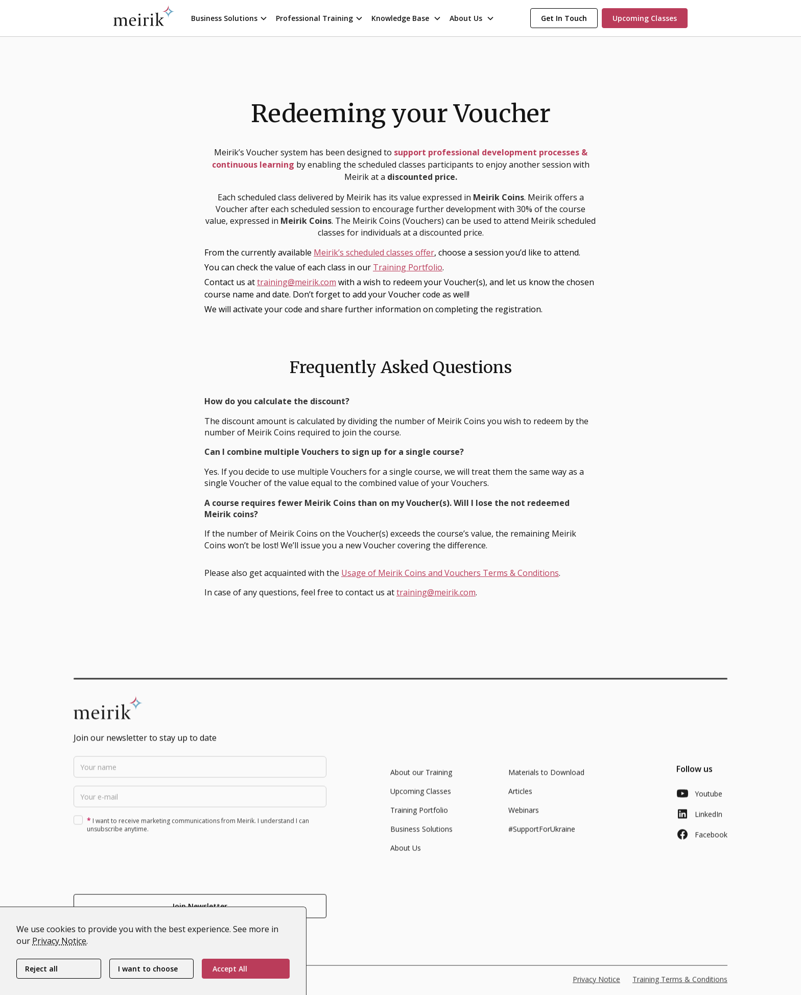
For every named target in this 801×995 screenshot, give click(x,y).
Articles (520, 798)
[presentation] (151, 869)
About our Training (421, 779)
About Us (405, 855)
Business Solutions (421, 836)
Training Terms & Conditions (679, 986)
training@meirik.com (296, 282)
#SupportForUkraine (541, 836)
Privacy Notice (59, 940)
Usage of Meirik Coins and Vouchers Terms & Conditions (450, 573)
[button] (229, 18)
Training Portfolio (407, 267)
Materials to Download (546, 779)
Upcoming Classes (420, 798)
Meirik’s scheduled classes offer (374, 252)
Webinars (523, 817)
